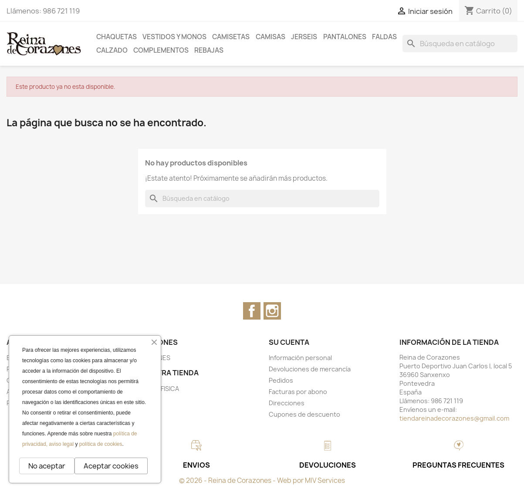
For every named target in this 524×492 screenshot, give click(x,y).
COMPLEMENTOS (161, 50)
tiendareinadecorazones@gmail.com (454, 418)
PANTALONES (344, 36)
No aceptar (46, 466)
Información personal (300, 358)
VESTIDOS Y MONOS (174, 36)
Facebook (251, 311)
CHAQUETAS (116, 36)
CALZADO (112, 50)
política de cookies (100, 444)
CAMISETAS (231, 36)
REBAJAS (208, 50)
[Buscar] (459, 43)
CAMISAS (270, 36)
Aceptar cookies (111, 466)
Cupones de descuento (304, 414)
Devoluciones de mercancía (310, 369)
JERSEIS (304, 36)
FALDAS (384, 36)
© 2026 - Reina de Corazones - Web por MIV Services (262, 480)
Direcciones (286, 403)
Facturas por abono (298, 392)
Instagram (272, 311)
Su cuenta (289, 342)
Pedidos (281, 380)
